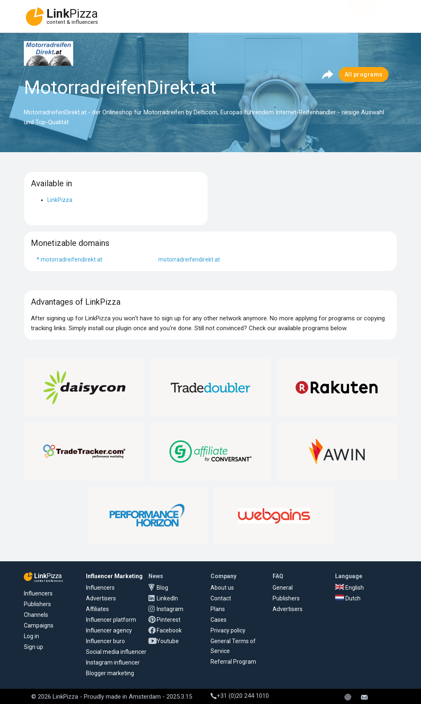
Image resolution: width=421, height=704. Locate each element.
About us (222, 587)
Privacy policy (227, 630)
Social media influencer (116, 651)
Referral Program (233, 661)
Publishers (37, 604)
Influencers (38, 593)
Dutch (348, 598)
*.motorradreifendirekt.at (69, 259)
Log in (31, 636)
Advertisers (101, 598)
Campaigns (38, 625)
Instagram (170, 609)
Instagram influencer (113, 662)
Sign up (33, 647)
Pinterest (168, 619)
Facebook (169, 630)
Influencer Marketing (114, 576)
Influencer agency (109, 630)
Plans (217, 609)
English (349, 587)
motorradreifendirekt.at (189, 259)
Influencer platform (111, 619)
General (283, 587)
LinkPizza (59, 200)
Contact (220, 598)
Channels (36, 614)
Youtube (168, 641)
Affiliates (97, 609)
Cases (218, 619)
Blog (162, 587)
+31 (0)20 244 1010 (239, 695)
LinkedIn (167, 598)
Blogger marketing (110, 673)
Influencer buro (105, 641)
